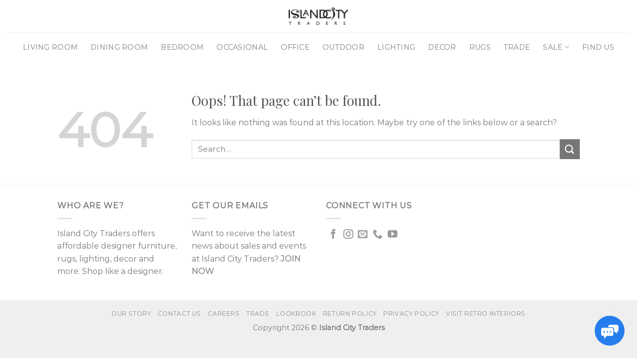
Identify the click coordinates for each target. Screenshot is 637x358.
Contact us (179, 313)
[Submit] (570, 149)
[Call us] (378, 234)
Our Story (131, 313)
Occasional (242, 47)
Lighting (396, 47)
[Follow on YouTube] (393, 234)
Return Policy (350, 313)
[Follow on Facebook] (333, 234)
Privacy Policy (411, 313)
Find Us (598, 47)
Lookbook (296, 313)
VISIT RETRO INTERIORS (486, 313)
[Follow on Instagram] (348, 234)
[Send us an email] (363, 234)
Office (295, 47)
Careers (223, 313)
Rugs (480, 47)
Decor (442, 47)
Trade (517, 47)
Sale (556, 47)
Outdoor (343, 47)
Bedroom (182, 47)
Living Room (50, 47)
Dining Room (119, 47)
